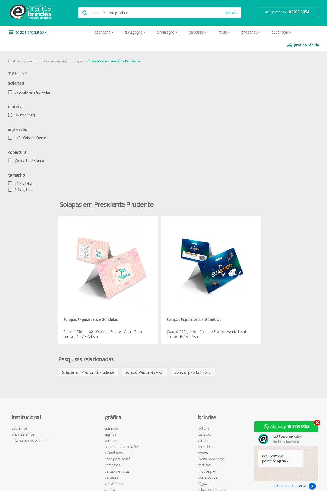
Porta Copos (148, 316)
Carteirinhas (86, 323)
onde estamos (27, 273)
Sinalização (131, 32)
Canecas (144, 273)
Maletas (144, 304)
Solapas (80, 48)
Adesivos (84, 267)
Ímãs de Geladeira (91, 353)
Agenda (83, 273)
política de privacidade (217, 286)
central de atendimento (218, 267)
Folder (81, 347)
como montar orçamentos (221, 292)
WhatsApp (288, 427)
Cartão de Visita (89, 310)
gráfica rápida (301, 32)
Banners (83, 280)
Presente (215, 32)
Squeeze (144, 335)
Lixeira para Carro (151, 298)
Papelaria (163, 32)
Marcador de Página (93, 359)
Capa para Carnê (89, 298)
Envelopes (85, 335)
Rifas (80, 402)
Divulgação (100, 32)
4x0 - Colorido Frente (29, 125)
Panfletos (84, 366)
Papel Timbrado (89, 372)
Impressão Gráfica (55, 48)
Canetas (144, 280)
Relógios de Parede (153, 329)
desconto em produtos (279, 314)
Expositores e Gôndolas (31, 80)
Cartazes (83, 316)
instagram (272, 274)
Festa (189, 32)
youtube (271, 280)
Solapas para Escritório (221, 204)
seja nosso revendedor (34, 280)
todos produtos (28, 33)
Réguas (143, 323)
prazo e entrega (212, 280)
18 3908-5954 (213, 320)
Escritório (68, 32)
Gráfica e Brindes (23, 48)
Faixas (81, 341)
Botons (143, 267)
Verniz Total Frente (28, 148)
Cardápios (84, 304)
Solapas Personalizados (173, 204)
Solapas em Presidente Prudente (116, 48)
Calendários (86, 292)
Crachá (82, 329)
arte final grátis (272, 308)
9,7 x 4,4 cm (22, 177)
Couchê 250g (23, 102)
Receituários (86, 396)
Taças (142, 341)
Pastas (82, 378)
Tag (79, 427)
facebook (271, 267)
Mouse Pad (147, 310)
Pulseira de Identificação (96, 390)
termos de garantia (215, 273)
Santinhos (84, 415)
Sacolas (83, 409)
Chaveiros (145, 286)
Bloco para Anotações (94, 286)
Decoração (246, 32)
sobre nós (23, 267)
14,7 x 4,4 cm (23, 171)
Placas (82, 384)
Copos (143, 292)
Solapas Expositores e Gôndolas (119, 149)
